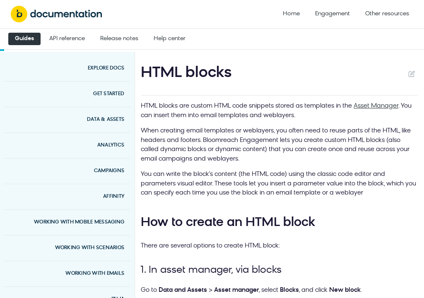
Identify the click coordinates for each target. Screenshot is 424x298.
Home (291, 14)
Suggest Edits (411, 73)
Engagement (332, 14)
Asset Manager (376, 106)
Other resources (387, 14)
